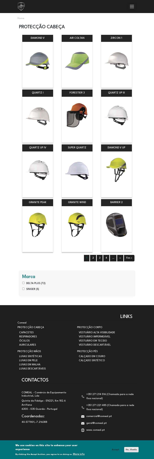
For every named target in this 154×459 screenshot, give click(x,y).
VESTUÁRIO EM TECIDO (93, 341)
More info (79, 455)
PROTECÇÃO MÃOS (29, 351)
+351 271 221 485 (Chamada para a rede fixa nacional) (110, 407)
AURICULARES (27, 345)
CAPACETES (26, 332)
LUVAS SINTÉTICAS (30, 356)
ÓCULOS (24, 341)
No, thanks (131, 451)
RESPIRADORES (28, 337)
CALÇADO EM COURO (92, 356)
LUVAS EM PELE (28, 360)
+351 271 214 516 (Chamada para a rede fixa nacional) (110, 396)
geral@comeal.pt (96, 423)
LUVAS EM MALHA (29, 364)
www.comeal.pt (95, 430)
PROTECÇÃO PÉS (87, 351)
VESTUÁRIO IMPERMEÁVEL (94, 337)
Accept (115, 451)
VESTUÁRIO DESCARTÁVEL (95, 345)
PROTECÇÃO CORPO (89, 327)
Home (20, 18)
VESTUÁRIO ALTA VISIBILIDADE (97, 332)
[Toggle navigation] (132, 6)
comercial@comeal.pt (99, 416)
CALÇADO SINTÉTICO (92, 360)
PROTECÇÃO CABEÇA (30, 327)
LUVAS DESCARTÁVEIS (32, 369)
